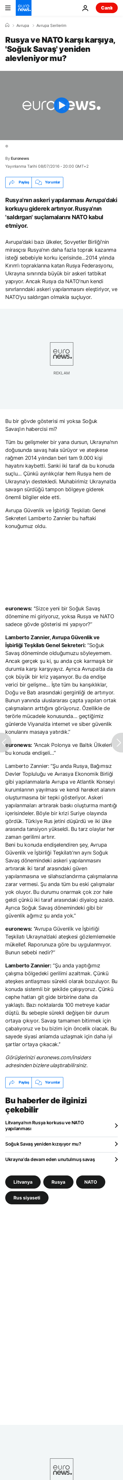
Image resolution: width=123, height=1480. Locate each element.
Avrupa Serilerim (51, 26)
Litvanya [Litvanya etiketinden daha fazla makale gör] (22, 1181)
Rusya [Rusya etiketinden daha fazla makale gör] (58, 1181)
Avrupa (22, 26)
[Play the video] (61, 105)
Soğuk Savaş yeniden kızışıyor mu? (43, 1144)
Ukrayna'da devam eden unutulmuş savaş (50, 1159)
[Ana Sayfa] (7, 25)
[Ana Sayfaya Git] (23, 8)
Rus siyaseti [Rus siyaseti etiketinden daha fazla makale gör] (26, 1197)
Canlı (107, 8)
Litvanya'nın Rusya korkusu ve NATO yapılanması (44, 1125)
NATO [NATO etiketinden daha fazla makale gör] (90, 1181)
